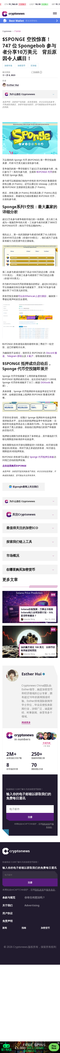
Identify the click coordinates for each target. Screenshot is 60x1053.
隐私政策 (46, 812)
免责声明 (7, 909)
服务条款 (50, 878)
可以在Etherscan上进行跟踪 (32, 284)
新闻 (4, 916)
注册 (30, 805)
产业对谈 (17, 31)
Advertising (31, 894)
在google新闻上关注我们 (23, 475)
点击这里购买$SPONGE (14, 454)
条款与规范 (8, 886)
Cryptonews (6, 31)
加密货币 (45, 916)
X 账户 (29, 344)
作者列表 (46, 731)
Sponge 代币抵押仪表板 (41, 445)
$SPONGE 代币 (44, 160)
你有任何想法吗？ (34, 886)
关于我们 (7, 894)
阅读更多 (26, 710)
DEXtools (45, 370)
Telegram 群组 (14, 344)
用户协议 (7, 901)
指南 (24, 916)
